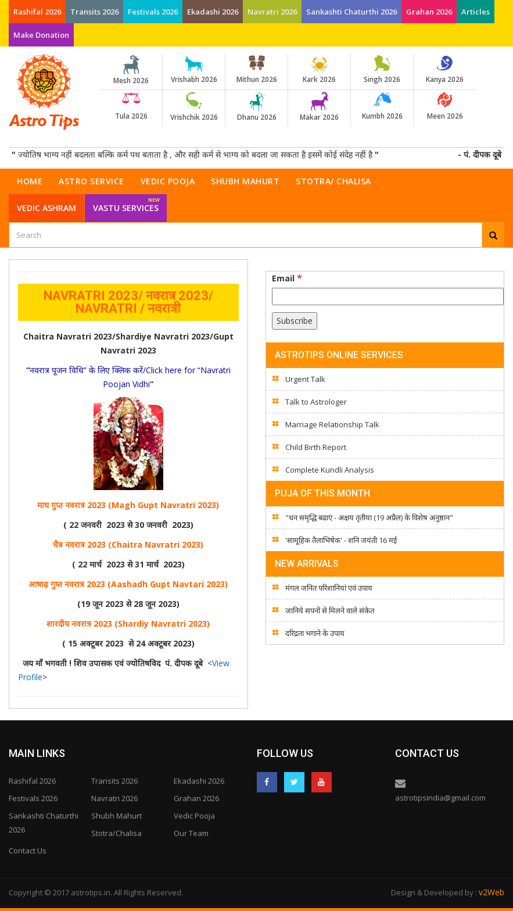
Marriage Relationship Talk (332, 424)
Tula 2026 (131, 106)
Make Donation (41, 35)
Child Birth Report (315, 447)
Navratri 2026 (272, 11)
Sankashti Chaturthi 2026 (351, 11)
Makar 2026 (319, 107)
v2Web (491, 892)
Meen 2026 (445, 106)
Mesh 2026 (131, 70)
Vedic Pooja (168, 181)
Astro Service (91, 181)
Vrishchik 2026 (194, 107)
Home (29, 181)
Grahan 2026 (429, 11)
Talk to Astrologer (316, 401)
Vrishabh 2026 (194, 69)
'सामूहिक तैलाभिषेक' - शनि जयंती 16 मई (341, 540)
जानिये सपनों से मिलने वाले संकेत (329, 610)
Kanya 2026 (445, 69)
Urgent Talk (305, 379)
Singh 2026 (382, 69)
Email (287, 277)
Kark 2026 (319, 69)
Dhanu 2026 (256, 107)
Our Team (191, 833)
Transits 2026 (94, 11)
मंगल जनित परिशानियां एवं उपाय (328, 588)
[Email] (388, 296)
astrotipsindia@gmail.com (440, 797)
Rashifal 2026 (37, 11)
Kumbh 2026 (382, 106)
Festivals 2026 (153, 11)
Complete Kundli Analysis (329, 470)
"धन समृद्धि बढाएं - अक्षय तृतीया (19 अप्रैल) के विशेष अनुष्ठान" (369, 517)
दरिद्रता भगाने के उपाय (315, 633)
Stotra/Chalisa (116, 833)
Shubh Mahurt (245, 181)
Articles (475, 11)
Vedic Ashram (46, 207)
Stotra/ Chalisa (333, 181)
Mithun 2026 (256, 69)
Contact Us (27, 850)
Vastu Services (126, 203)
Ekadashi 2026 (212, 11)
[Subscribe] (294, 321)
